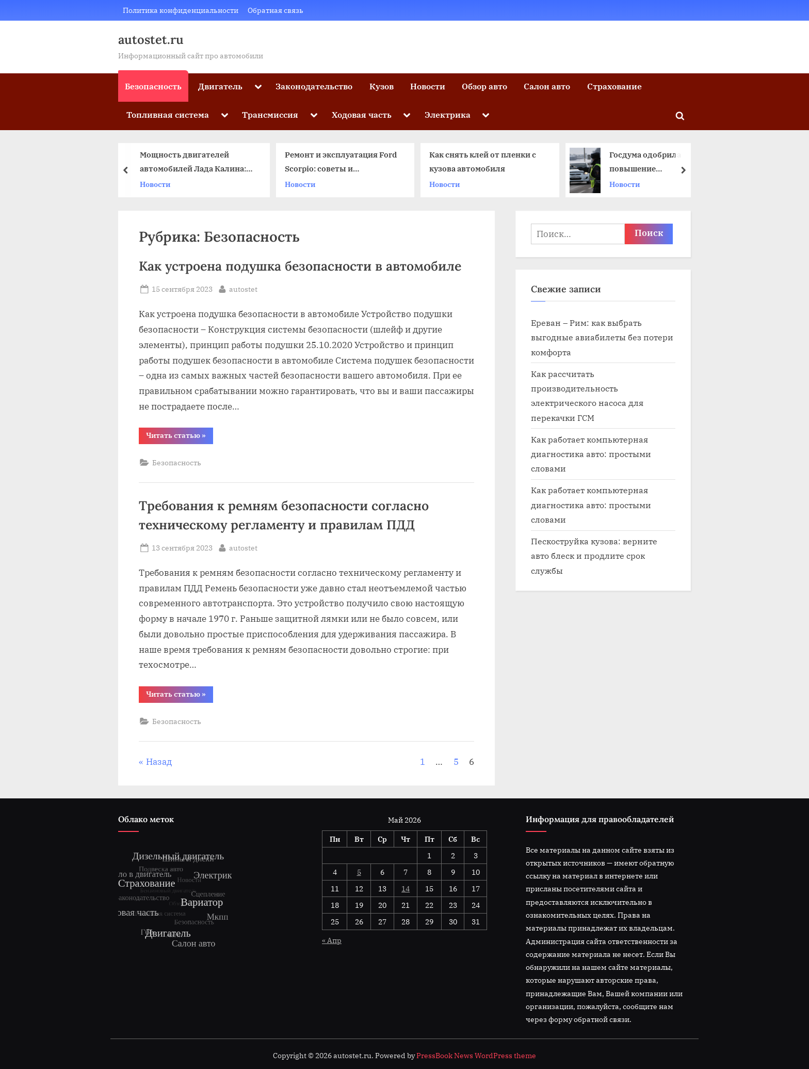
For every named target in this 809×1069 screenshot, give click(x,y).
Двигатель (220, 86)
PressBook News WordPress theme (476, 1055)
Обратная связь (275, 10)
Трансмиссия (270, 114)
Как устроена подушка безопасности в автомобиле (300, 266)
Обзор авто (484, 86)
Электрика (448, 114)
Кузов (381, 86)
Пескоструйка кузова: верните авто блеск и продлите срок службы (594, 556)
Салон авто (547, 86)
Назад (159, 761)
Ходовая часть (362, 114)
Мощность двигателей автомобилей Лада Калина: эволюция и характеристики (196, 163)
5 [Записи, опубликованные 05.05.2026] (359, 872)
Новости (427, 86)
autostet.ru (151, 40)
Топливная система (167, 114)
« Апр (332, 940)
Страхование (614, 86)
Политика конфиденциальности (180, 10)
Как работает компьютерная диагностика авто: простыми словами (591, 454)
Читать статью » (179, 437)
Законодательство (314, 86)
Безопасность (153, 86)
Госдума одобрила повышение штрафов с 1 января (647, 163)
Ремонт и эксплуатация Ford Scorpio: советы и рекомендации (341, 163)
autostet (243, 288)
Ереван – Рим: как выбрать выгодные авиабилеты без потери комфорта (602, 337)
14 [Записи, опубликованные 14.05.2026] (405, 888)
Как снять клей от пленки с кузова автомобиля (482, 162)
